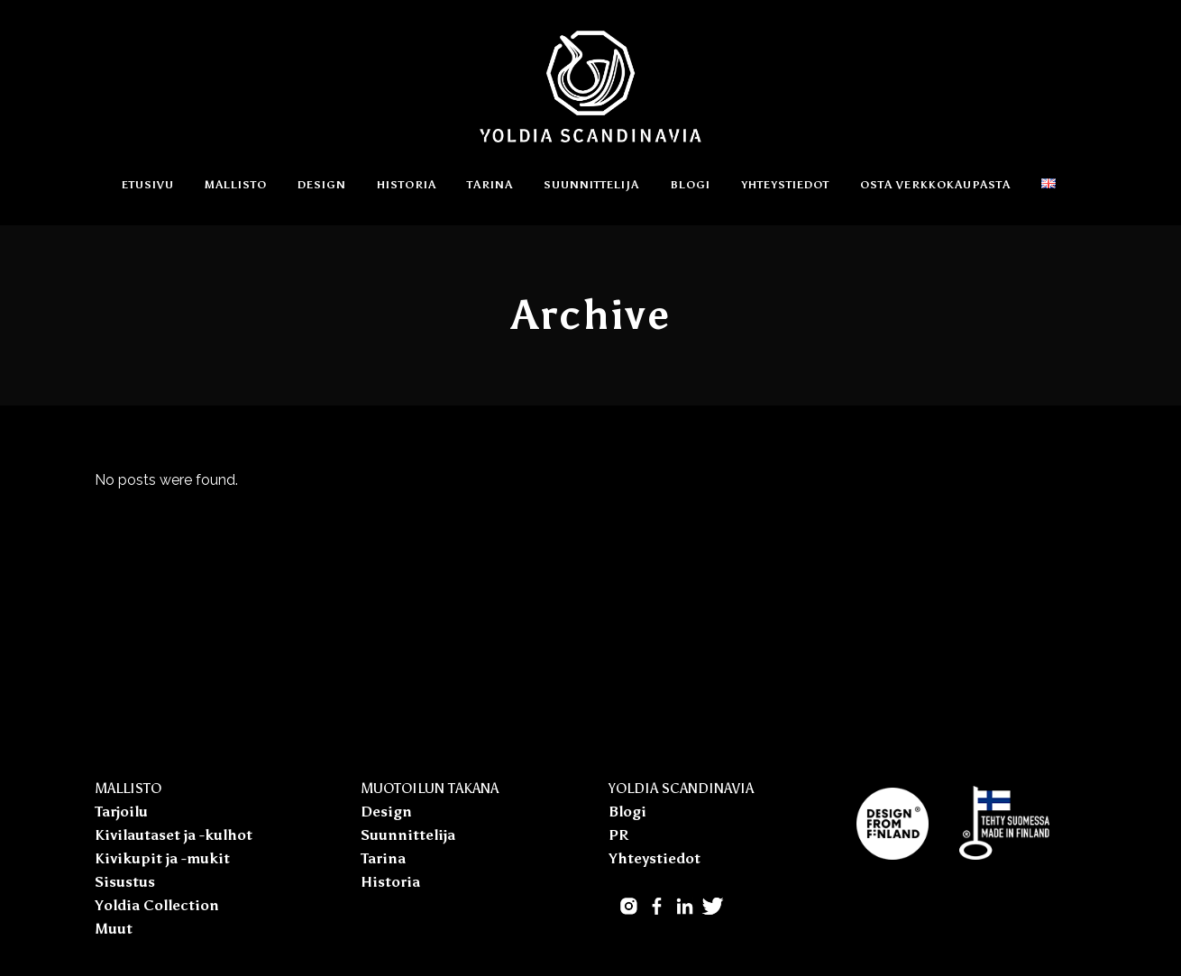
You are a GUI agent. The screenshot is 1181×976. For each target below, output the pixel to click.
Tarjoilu (121, 811)
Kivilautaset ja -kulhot (173, 835)
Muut (114, 928)
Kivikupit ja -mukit (162, 858)
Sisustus (125, 881)
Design (386, 811)
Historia (390, 881)
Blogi (627, 811)
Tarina (383, 858)
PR (618, 835)
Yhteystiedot (654, 858)
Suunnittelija (408, 835)
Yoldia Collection (157, 905)
